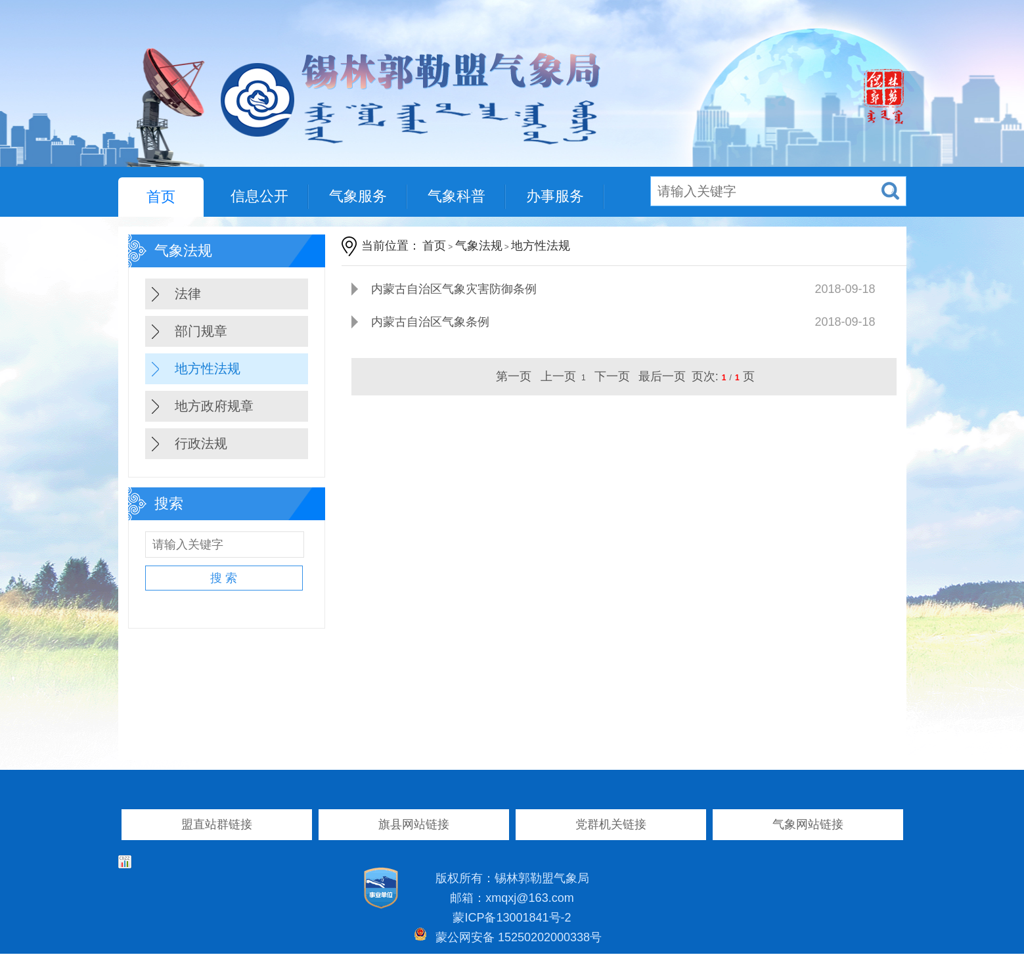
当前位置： (390, 245)
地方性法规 (207, 368)
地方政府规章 (214, 406)
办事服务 (555, 196)
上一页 (558, 376)
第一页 (513, 376)
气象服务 (358, 196)
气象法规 (478, 245)
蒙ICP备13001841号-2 (512, 917)
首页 (160, 197)
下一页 (612, 376)
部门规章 (201, 331)
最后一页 (662, 376)
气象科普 (456, 196)
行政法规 (201, 443)
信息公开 (259, 196)
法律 (188, 293)
